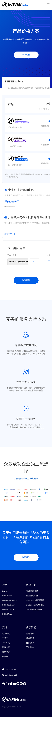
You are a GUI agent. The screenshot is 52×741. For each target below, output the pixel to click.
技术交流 (6, 652)
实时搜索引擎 (32, 591)
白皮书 (5, 657)
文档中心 (6, 638)
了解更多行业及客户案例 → (26, 479)
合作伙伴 (30, 643)
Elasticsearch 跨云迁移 (35, 600)
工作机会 (30, 647)
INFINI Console (8, 610)
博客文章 (6, 647)
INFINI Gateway (8, 605)
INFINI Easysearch (9, 600)
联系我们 (26, 557)
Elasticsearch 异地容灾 (35, 605)
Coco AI (5, 591)
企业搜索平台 (32, 596)
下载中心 (6, 643)
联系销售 (26, 55)
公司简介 (30, 634)
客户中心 (6, 634)
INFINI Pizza (7, 596)
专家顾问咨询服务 (34, 610)
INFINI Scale (7, 614)
